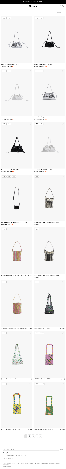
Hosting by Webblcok (7, 466)
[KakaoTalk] (3, 453)
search (61, 449)
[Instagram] (7, 453)
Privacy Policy (11, 458)
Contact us (5, 458)
